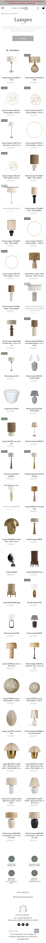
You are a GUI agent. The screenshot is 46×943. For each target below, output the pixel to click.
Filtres (23, 38)
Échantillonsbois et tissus (34, 865)
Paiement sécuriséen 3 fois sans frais (11, 881)
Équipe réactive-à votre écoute (34, 880)
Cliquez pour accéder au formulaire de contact (23, 920)
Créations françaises (11, 865)
